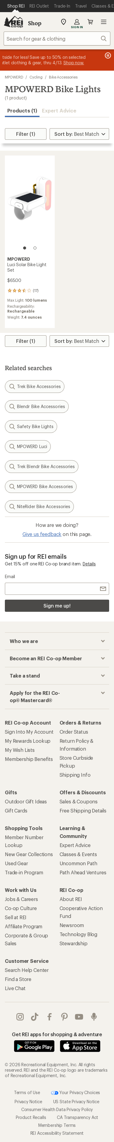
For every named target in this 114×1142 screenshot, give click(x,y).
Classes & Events (78, 854)
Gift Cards (16, 810)
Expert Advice (59, 110)
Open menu (103, 21)
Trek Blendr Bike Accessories (42, 466)
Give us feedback (41, 534)
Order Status (74, 732)
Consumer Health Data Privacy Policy (57, 1109)
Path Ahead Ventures (83, 872)
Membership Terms (57, 1125)
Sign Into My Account (29, 732)
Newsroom (72, 925)
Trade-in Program (24, 872)
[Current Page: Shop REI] (16, 6)
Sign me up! (56, 605)
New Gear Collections (29, 854)
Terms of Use (27, 1092)
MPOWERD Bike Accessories (41, 486)
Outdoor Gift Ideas (26, 801)
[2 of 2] (35, 248)
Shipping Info (75, 775)
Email (10, 576)
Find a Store (18, 979)
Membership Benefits (29, 759)
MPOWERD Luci (28, 446)
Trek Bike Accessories (35, 386)
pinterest (64, 1017)
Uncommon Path (78, 863)
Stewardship (74, 943)
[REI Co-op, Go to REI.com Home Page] (13, 22)
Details (89, 563)
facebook (49, 1017)
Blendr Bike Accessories (37, 406)
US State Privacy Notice (76, 1101)
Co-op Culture (21, 908)
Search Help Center (27, 970)
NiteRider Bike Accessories (39, 506)
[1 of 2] (24, 248)
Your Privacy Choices (75, 1093)
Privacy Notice (28, 1101)
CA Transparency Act (77, 1117)
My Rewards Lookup (27, 741)
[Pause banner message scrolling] (107, 55)
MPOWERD (14, 77)
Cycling (35, 77)
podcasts (94, 1017)
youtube (79, 1017)
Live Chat (15, 988)
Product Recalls (31, 1117)
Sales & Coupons (79, 801)
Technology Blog (79, 934)
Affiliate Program (23, 926)
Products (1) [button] (22, 110)
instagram (20, 1017)
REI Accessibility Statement (57, 1133)
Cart (90, 21)
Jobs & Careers (21, 899)
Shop (34, 23)
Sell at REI (15, 917)
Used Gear (16, 863)
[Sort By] (79, 134)
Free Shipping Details (83, 810)
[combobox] (57, 38)
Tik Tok (35, 1017)
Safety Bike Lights (31, 426)
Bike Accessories (63, 77)
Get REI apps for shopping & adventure (57, 1034)
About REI (71, 899)
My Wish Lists (20, 750)
